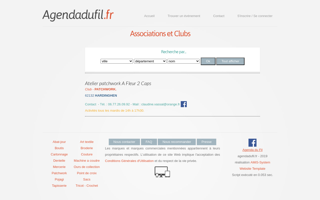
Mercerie (59, 167)
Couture (86, 154)
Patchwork (59, 173)
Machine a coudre (87, 160)
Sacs (86, 179)
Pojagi (59, 179)
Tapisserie (59, 185)
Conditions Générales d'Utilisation (129, 161)
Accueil (149, 16)
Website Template (253, 168)
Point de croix (87, 173)
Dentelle (59, 160)
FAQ (149, 142)
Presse (207, 142)
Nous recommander (176, 142)
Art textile (87, 142)
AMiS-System (260, 162)
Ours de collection (87, 167)
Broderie (86, 148)
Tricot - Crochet (87, 185)
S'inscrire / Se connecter (255, 16)
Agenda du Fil (252, 150)
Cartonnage (59, 154)
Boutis (59, 148)
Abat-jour (59, 142)
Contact (218, 16)
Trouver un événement (184, 16)
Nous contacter (124, 142)
